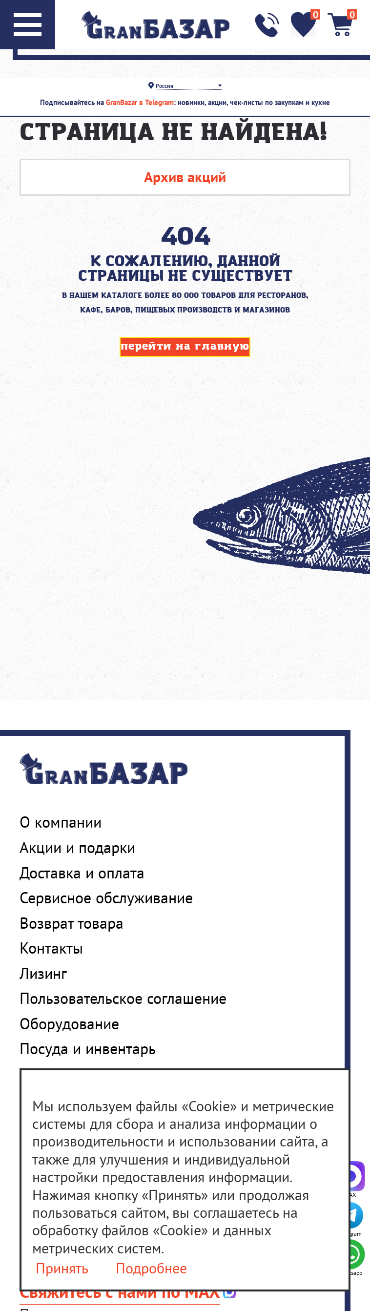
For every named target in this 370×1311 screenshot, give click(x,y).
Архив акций (185, 176)
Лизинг (43, 973)
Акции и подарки (77, 847)
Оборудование (69, 1023)
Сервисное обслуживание (106, 897)
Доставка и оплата (82, 872)
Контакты (51, 947)
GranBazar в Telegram (140, 102)
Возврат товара (71, 923)
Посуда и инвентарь (88, 1048)
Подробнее (151, 1268)
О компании (61, 822)
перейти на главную (185, 346)
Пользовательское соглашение (123, 998)
